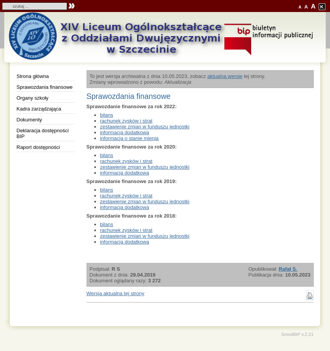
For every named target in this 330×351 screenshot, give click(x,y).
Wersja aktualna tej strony (115, 293)
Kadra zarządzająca (39, 109)
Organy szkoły (33, 98)
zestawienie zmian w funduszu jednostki (145, 127)
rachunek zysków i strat (126, 121)
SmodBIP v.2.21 (297, 334)
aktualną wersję (224, 76)
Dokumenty (29, 120)
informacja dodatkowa (124, 132)
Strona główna (33, 76)
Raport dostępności (38, 147)
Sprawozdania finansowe (45, 87)
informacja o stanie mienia (129, 138)
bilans (106, 115)
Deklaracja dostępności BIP (43, 133)
